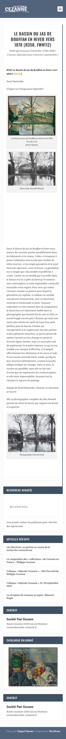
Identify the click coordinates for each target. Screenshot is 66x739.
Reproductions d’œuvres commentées (37, 54)
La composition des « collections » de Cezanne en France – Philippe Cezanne (33, 560)
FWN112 (17, 74)
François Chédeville (30, 50)
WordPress (54, 731)
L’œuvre (11, 54)
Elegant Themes (25, 731)
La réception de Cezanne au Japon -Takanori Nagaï (30, 596)
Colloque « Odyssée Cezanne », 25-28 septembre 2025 (32, 584)
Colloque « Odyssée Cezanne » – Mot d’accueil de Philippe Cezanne (33, 573)
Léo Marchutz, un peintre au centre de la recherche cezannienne (28, 549)
